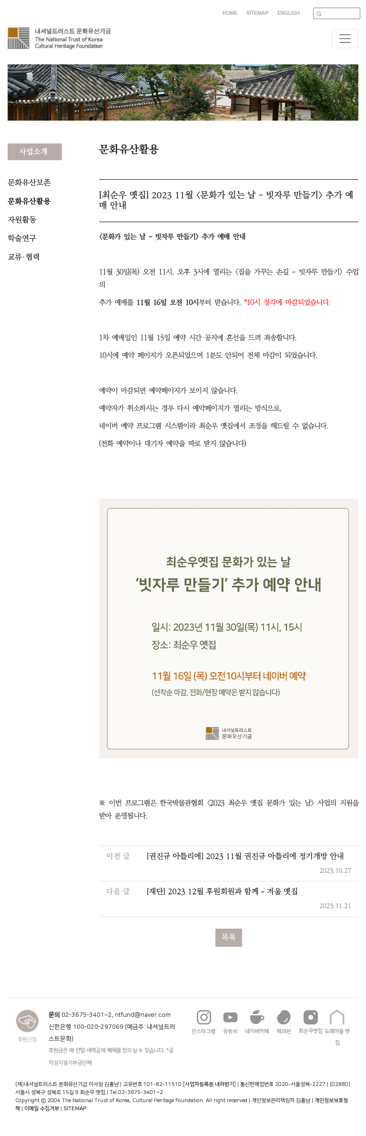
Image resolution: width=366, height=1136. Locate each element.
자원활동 (22, 220)
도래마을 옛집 (337, 1029)
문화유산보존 (29, 183)
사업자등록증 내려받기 (209, 1084)
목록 (229, 937)
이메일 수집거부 (41, 1108)
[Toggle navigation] (345, 38)
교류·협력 (24, 257)
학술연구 (22, 239)
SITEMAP (74, 1108)
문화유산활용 (29, 201)
